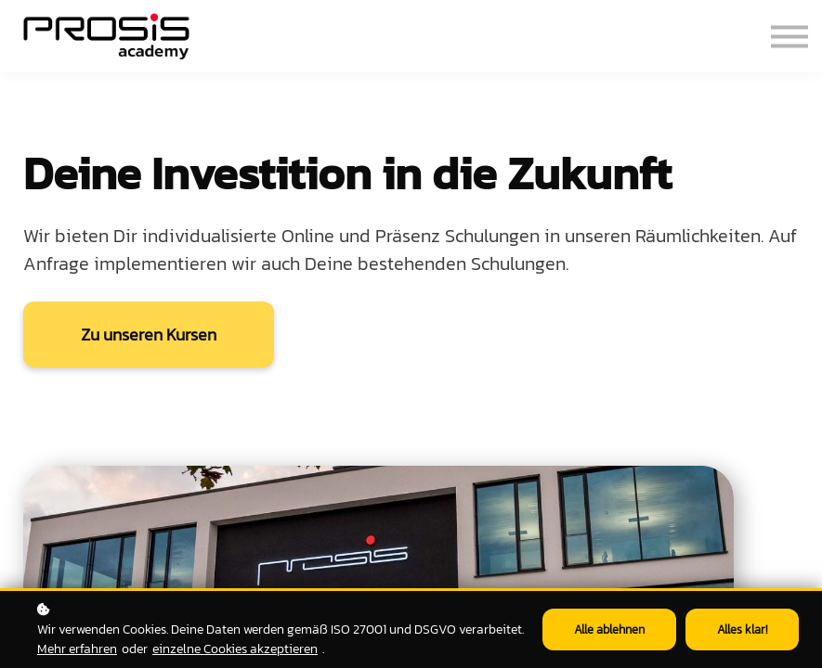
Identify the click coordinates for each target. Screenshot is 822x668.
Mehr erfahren (77, 648)
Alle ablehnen (609, 629)
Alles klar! (742, 629)
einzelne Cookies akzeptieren (235, 648)
